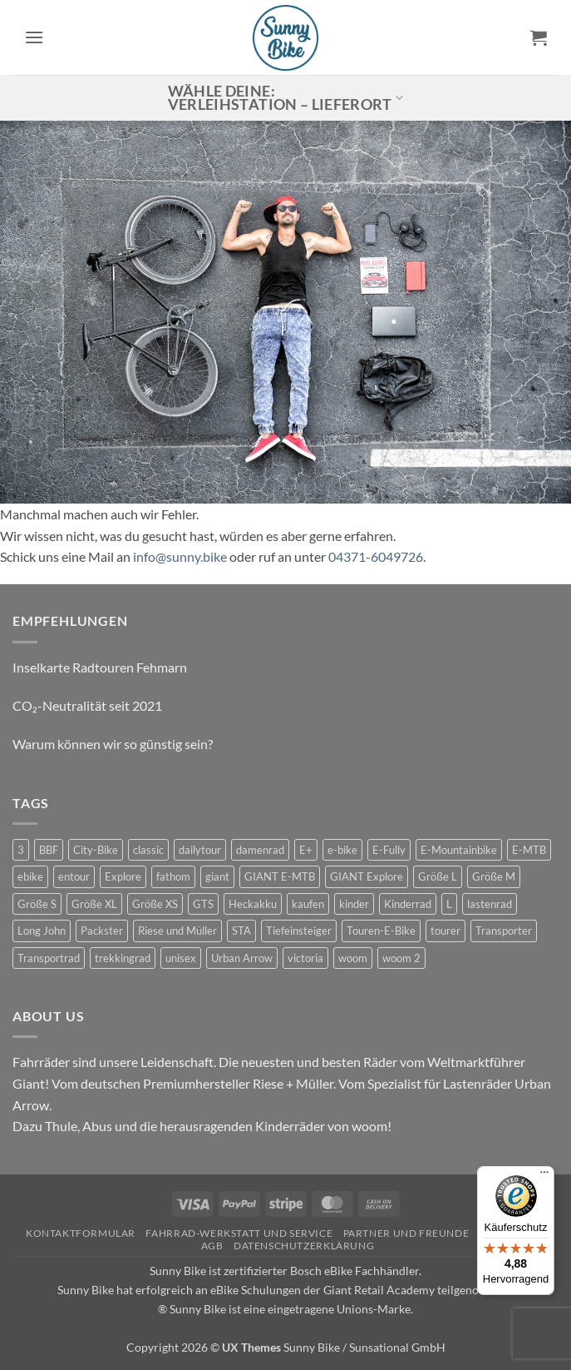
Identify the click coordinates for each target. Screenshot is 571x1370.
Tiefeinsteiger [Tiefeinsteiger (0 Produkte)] (299, 930)
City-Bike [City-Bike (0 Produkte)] (95, 849)
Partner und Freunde (406, 1233)
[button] (34, 37)
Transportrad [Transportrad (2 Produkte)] (48, 958)
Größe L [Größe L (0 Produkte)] (437, 876)
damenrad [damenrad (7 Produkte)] (260, 849)
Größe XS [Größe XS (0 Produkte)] (155, 904)
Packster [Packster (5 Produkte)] (102, 930)
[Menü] (544, 1176)
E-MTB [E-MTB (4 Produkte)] (529, 849)
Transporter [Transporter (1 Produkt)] (503, 930)
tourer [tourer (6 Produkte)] (445, 930)
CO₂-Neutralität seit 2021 (87, 705)
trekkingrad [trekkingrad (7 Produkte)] (122, 958)
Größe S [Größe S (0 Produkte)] (37, 904)
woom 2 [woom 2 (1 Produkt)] (401, 958)
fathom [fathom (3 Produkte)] (173, 876)
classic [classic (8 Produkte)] (148, 849)
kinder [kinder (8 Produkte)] (354, 904)
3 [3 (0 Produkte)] (20, 849)
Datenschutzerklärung (304, 1245)
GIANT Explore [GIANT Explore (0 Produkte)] (366, 876)
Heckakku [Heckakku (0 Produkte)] (253, 904)
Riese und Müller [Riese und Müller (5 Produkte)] (177, 930)
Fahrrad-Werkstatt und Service (238, 1233)
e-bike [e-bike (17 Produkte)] (342, 849)
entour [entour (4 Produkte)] (74, 876)
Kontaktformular (80, 1233)
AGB (212, 1245)
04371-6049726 (375, 556)
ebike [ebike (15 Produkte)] (30, 876)
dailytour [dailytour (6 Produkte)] (200, 849)
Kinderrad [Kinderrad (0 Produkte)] (407, 904)
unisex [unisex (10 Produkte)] (180, 958)
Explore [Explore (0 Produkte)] (123, 876)
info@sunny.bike (180, 556)
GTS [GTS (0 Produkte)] (203, 904)
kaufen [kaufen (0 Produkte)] (308, 904)
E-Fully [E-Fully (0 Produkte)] (389, 849)
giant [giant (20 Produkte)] (217, 876)
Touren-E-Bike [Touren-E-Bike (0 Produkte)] (381, 930)
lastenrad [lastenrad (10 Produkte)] (489, 904)
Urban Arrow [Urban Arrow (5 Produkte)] (242, 958)
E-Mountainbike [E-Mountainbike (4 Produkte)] (459, 849)
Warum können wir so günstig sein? (112, 744)
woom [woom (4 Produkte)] (352, 958)
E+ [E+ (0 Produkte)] (306, 849)
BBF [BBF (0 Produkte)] (48, 849)
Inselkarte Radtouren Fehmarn (99, 667)
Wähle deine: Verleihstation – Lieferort (286, 97)
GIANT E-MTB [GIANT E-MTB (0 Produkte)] (279, 876)
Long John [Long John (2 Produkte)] (41, 930)
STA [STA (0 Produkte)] (241, 930)
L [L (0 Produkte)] (449, 904)
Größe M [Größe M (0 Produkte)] (493, 876)
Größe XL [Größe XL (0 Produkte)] (94, 904)
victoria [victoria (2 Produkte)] (305, 958)
